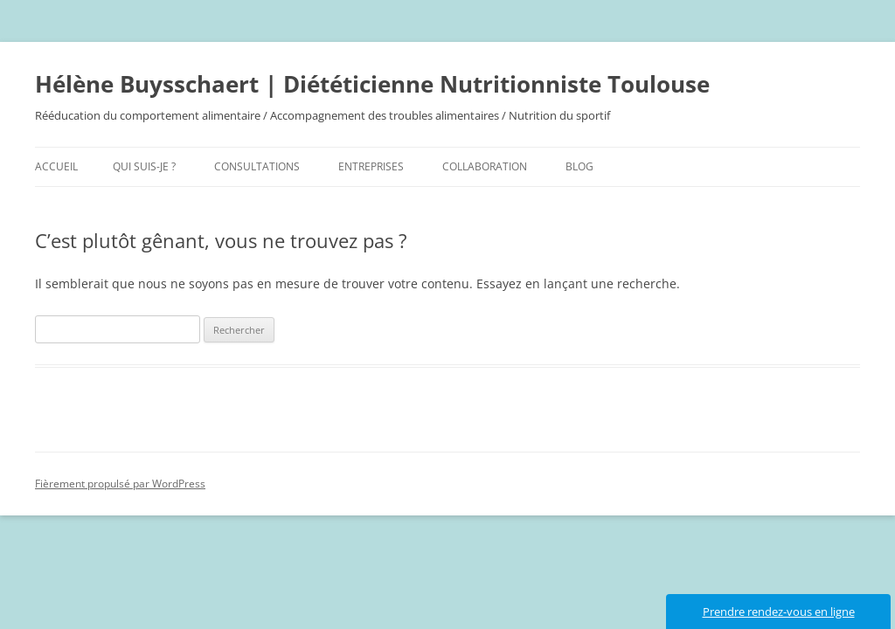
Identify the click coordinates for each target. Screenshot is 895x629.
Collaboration (484, 166)
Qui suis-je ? (144, 166)
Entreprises (371, 166)
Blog (579, 166)
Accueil (56, 166)
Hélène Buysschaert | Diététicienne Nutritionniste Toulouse (372, 84)
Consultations (257, 166)
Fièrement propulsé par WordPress (120, 483)
